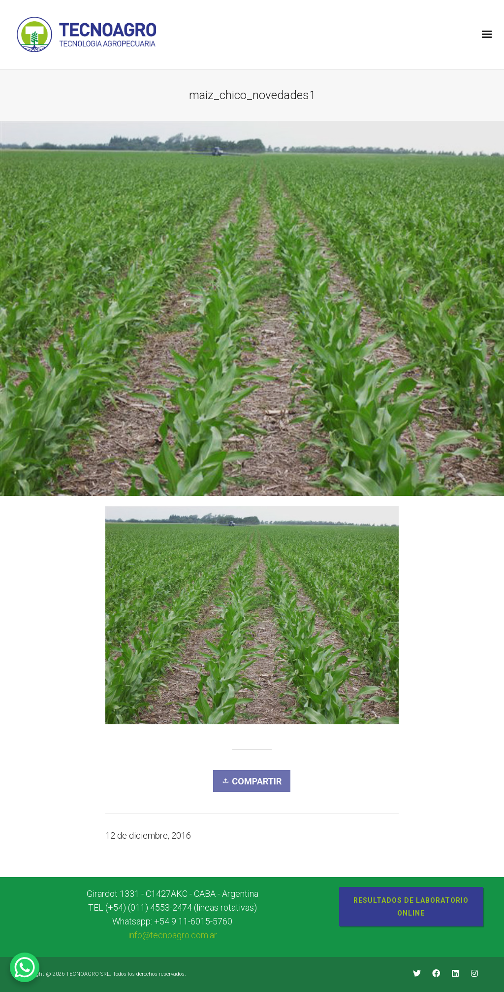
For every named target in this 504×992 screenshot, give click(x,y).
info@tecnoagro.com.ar (172, 935)
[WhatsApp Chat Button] (24, 967)
